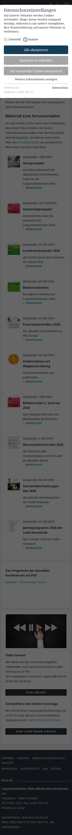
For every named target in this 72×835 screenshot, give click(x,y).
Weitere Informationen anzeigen (36, 79)
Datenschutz (60, 87)
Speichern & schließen (36, 60)
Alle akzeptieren (36, 50)
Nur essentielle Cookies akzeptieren (36, 71)
